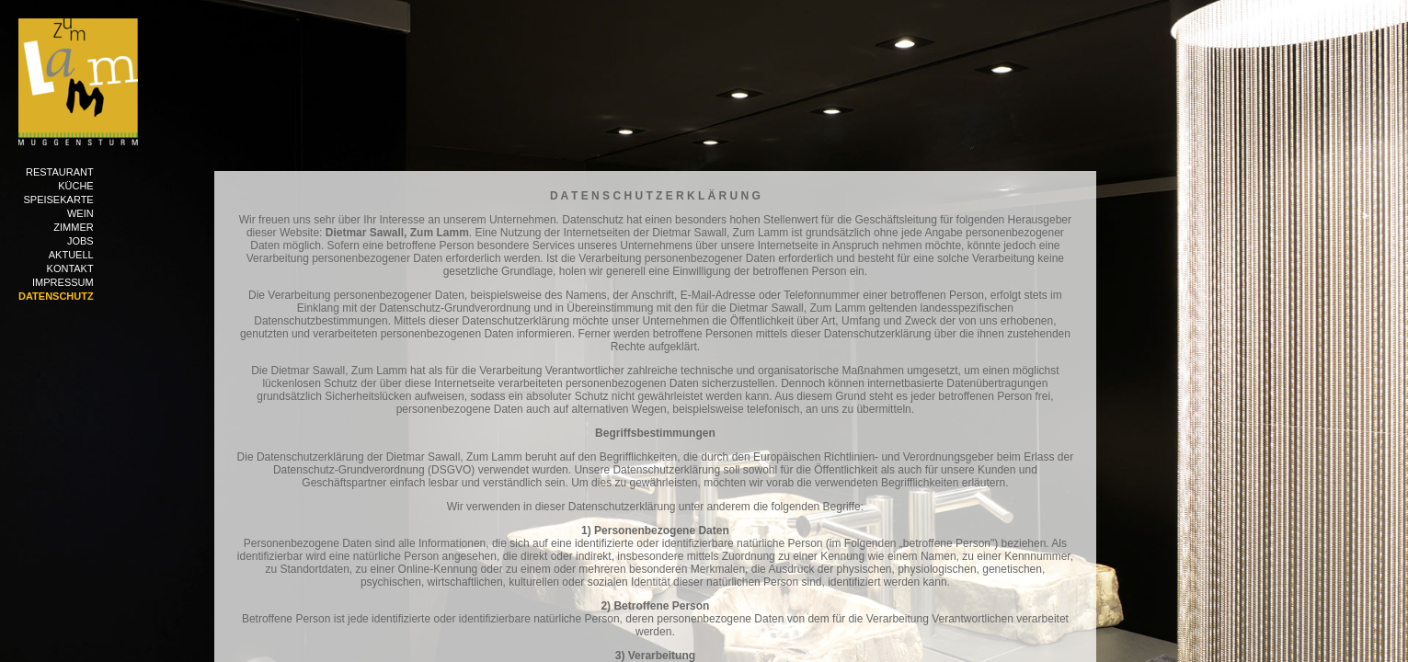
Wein (80, 213)
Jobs (80, 240)
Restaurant (60, 171)
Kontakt (70, 268)
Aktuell (71, 254)
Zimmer (73, 227)
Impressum (63, 282)
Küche (76, 185)
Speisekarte (58, 199)
